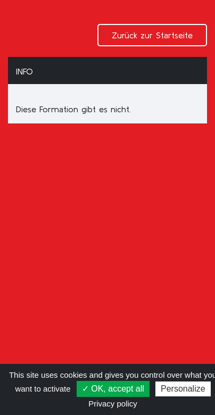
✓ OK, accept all (113, 388)
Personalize (183, 388)
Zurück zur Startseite (152, 35)
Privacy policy (112, 403)
